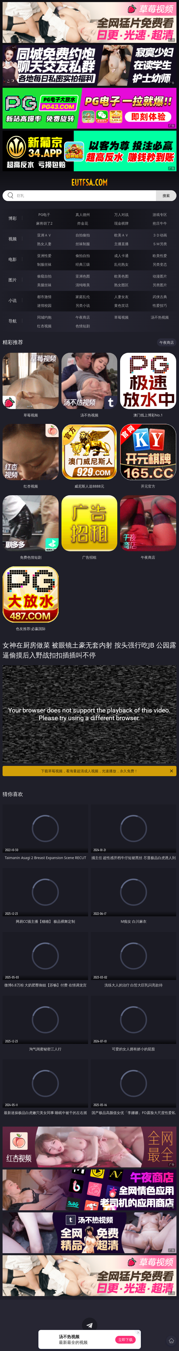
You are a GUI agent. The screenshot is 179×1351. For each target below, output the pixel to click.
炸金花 (82, 223)
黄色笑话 (121, 305)
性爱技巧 (160, 305)
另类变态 (160, 264)
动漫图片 (160, 276)
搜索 (166, 195)
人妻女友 (121, 296)
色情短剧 (83, 326)
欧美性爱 (160, 255)
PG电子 (44, 214)
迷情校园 (44, 305)
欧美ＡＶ (121, 235)
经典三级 (83, 264)
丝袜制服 (83, 243)
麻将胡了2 (44, 223)
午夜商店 (83, 317)
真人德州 (83, 214)
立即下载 (125, 1339)
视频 (12, 239)
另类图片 (160, 284)
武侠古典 (160, 296)
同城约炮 (44, 317)
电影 (12, 259)
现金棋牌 (121, 223)
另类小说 (83, 305)
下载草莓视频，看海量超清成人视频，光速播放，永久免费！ (107, 771)
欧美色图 (121, 276)
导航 (12, 321)
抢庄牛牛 (160, 223)
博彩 (12, 218)
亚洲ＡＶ (44, 235)
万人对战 (121, 214)
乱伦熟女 (121, 264)
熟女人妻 (44, 243)
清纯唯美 (83, 284)
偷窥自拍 (44, 276)
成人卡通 (121, 255)
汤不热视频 (160, 317)
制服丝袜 (44, 264)
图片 (12, 280)
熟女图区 (121, 284)
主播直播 (121, 243)
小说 (12, 300)
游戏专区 (160, 214)
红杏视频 (44, 326)
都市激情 (44, 296)
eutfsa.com (89, 182)
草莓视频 (121, 317)
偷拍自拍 (83, 255)
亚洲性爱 (44, 255)
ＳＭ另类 (160, 243)
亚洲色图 (83, 276)
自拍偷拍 (83, 235)
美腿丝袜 (44, 284)
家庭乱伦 (83, 296)
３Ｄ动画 (160, 235)
